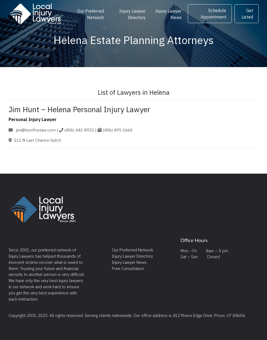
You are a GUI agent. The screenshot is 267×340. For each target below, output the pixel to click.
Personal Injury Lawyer (33, 119)
